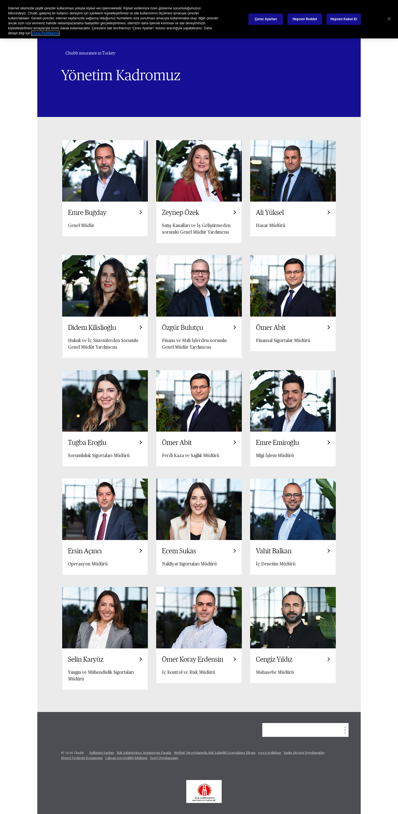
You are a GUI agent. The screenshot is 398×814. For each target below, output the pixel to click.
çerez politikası (269, 753)
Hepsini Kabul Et (344, 19)
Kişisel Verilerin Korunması (82, 758)
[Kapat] (389, 19)
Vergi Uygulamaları (164, 758)
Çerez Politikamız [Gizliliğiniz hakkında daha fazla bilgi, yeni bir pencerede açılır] (45, 33)
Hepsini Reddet (305, 19)
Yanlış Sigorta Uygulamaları (304, 753)
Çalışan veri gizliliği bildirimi (126, 758)
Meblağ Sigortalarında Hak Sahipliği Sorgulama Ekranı (214, 753)
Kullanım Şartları (101, 753)
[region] (199, 19)
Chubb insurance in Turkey (91, 53)
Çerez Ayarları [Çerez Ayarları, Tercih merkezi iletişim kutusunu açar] (266, 19)
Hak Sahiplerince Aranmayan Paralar (144, 753)
